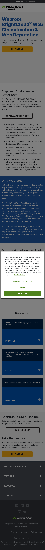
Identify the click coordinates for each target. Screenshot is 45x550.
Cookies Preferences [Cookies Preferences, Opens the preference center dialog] (22, 281)
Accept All (22, 293)
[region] (22, 275)
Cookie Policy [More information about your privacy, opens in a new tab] (19, 275)
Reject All (22, 287)
